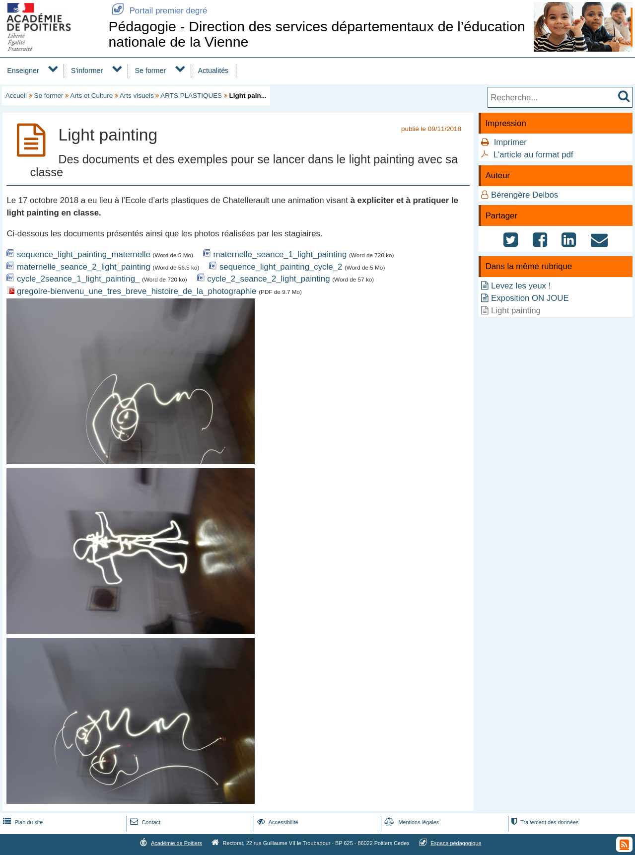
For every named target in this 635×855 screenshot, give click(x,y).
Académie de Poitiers (176, 843)
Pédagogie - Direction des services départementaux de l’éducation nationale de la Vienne (316, 34)
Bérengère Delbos (524, 195)
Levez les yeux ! (521, 285)
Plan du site (22, 822)
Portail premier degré (157, 10)
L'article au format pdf (533, 154)
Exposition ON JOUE (530, 298)
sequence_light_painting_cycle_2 (280, 267)
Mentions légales (410, 822)
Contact (144, 822)
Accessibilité (276, 822)
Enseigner (23, 70)
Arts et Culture (91, 95)
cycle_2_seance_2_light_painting (268, 279)
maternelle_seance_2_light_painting (83, 267)
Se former (150, 70)
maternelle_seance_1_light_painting (280, 254)
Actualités (213, 70)
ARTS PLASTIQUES (191, 95)
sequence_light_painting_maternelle (83, 254)
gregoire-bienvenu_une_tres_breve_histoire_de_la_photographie (136, 291)
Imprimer (510, 142)
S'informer (87, 70)
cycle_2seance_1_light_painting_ (78, 279)
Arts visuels (137, 95)
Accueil (16, 95)
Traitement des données (543, 822)
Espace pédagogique (456, 843)
